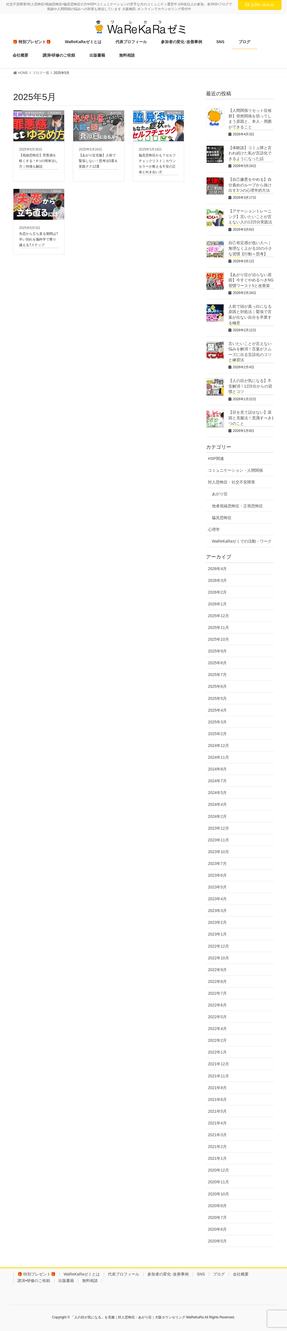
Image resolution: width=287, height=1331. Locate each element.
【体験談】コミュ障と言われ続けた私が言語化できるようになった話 (250, 153)
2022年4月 (217, 1028)
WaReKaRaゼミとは (82, 1274)
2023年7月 (217, 863)
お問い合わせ (259, 5)
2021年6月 (217, 1099)
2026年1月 (217, 604)
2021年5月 (217, 1111)
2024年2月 (217, 816)
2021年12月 (218, 1064)
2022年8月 (217, 981)
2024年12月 (218, 745)
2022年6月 (217, 1005)
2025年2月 (217, 734)
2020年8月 (217, 1205)
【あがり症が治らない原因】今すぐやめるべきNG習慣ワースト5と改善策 (251, 280)
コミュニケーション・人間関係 (235, 470)
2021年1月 (217, 1158)
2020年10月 (218, 1194)
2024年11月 (218, 757)
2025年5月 (217, 698)
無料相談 (90, 1280)
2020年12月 (218, 1170)
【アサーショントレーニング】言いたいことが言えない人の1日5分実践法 (250, 216)
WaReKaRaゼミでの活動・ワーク (242, 541)
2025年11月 (218, 627)
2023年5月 (217, 887)
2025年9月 (217, 651)
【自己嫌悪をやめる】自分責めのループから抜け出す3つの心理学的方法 (250, 185)
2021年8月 (217, 1087)
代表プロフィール (123, 1274)
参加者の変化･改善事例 (168, 1274)
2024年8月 (217, 769)
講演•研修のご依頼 (33, 1280)
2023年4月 (217, 899)
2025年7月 (217, 674)
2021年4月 (217, 1123)
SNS (201, 1274)
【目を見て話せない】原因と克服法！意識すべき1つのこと (251, 417)
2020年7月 (217, 1217)
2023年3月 (217, 910)
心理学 (214, 529)
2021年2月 (217, 1146)
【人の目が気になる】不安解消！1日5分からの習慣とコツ (250, 386)
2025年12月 (218, 616)
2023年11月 (218, 840)
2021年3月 (217, 1135)
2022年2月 (217, 1040)
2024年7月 (217, 781)
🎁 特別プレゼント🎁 (36, 1274)
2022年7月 (217, 993)
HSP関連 (216, 458)
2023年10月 (218, 851)
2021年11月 (218, 1076)
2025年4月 (217, 710)
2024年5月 (217, 792)
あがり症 (220, 494)
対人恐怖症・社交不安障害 (231, 482)
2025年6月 (217, 686)
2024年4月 (217, 804)
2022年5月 (217, 1017)
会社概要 (241, 1274)
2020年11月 (218, 1182)
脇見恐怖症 (222, 517)
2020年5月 (217, 1241)
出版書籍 (66, 1280)
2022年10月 (218, 958)
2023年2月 (217, 922)
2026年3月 (217, 580)
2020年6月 (217, 1229)
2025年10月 (218, 639)
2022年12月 (218, 946)
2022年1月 (217, 1052)
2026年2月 (217, 592)
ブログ (219, 1274)
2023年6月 (217, 875)
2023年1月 (217, 934)
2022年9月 (217, 969)
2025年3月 (217, 722)
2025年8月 (217, 663)
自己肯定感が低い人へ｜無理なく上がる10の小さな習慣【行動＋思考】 (250, 248)
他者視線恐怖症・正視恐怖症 (237, 506)
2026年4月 (217, 568)
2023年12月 (218, 828)
